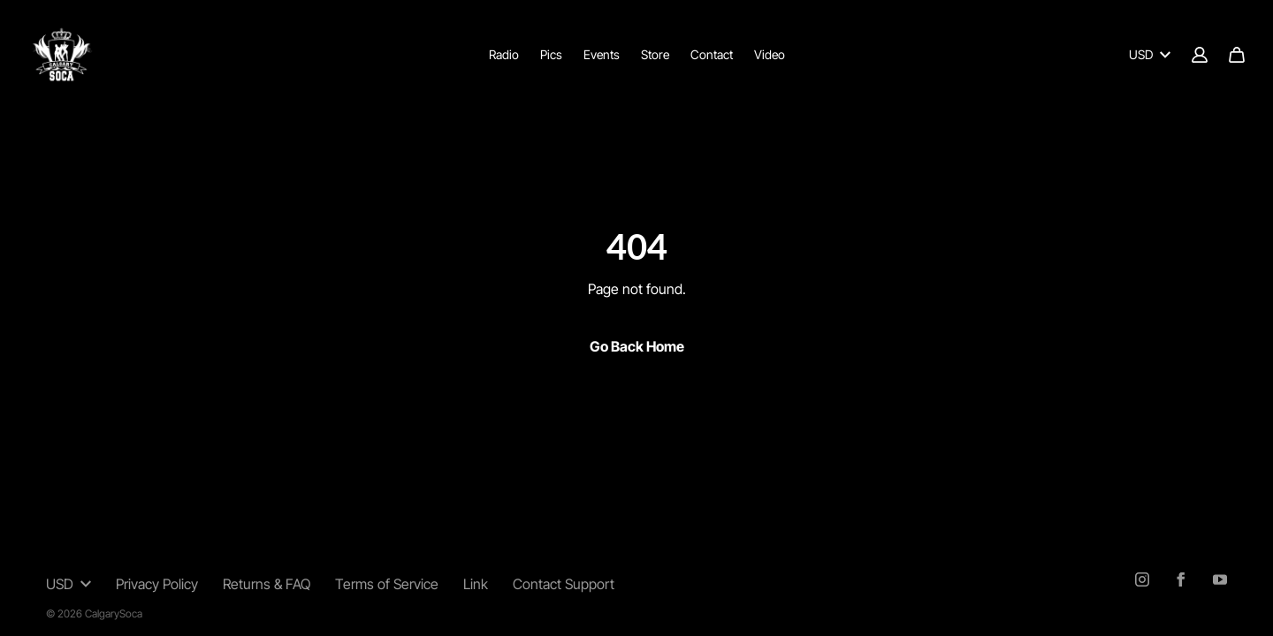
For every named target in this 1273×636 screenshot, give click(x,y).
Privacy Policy (157, 584)
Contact (711, 54)
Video (769, 54)
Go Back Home (637, 346)
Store (655, 54)
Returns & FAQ (266, 584)
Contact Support (563, 584)
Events (601, 54)
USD (1149, 54)
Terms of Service (386, 584)
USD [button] (68, 584)
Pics (551, 54)
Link (475, 584)
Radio (504, 54)
